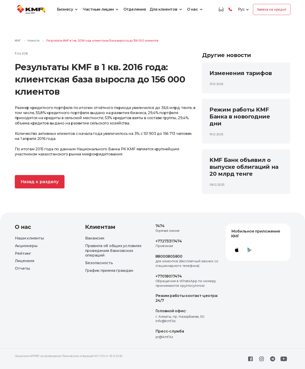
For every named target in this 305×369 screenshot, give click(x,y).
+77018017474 (168, 276)
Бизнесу (68, 9)
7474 (160, 226)
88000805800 (168, 256)
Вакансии (94, 238)
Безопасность (99, 263)
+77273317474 (168, 241)
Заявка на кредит (272, 9)
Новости (33, 40)
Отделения (134, 9)
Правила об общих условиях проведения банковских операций (113, 251)
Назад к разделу (40, 181)
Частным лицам (101, 9)
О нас (195, 9)
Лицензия (24, 261)
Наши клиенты (29, 238)
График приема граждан (109, 270)
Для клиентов (166, 9)
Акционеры (26, 246)
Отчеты (22, 268)
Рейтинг (23, 253)
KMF (18, 40)
